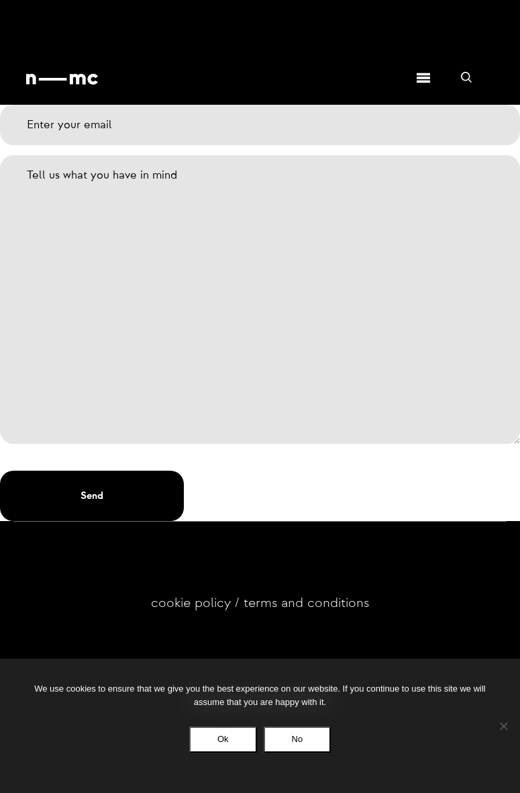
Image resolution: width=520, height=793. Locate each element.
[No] (503, 726)
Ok (223, 739)
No (297, 739)
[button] (92, 496)
